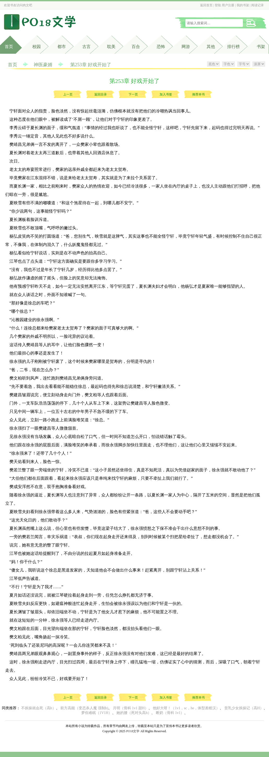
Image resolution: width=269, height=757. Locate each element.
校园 (36, 46)
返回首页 (206, 5)
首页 (9, 46)
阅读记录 (257, 5)
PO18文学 (132, 731)
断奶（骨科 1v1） (170, 713)
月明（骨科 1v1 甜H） (130, 708)
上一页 (68, 94)
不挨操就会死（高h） (38, 708)
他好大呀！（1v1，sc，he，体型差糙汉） (186, 708)
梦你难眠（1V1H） (96, 713)
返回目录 (100, 94)
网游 (186, 46)
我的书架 (243, 5)
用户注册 (228, 5)
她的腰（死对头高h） (133, 713)
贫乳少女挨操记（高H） (244, 708)
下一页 (133, 94)
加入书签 (166, 94)
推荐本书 (198, 94)
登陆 (218, 5)
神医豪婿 (43, 64)
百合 (136, 46)
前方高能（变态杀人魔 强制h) (84, 708)
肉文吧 (27, 5)
